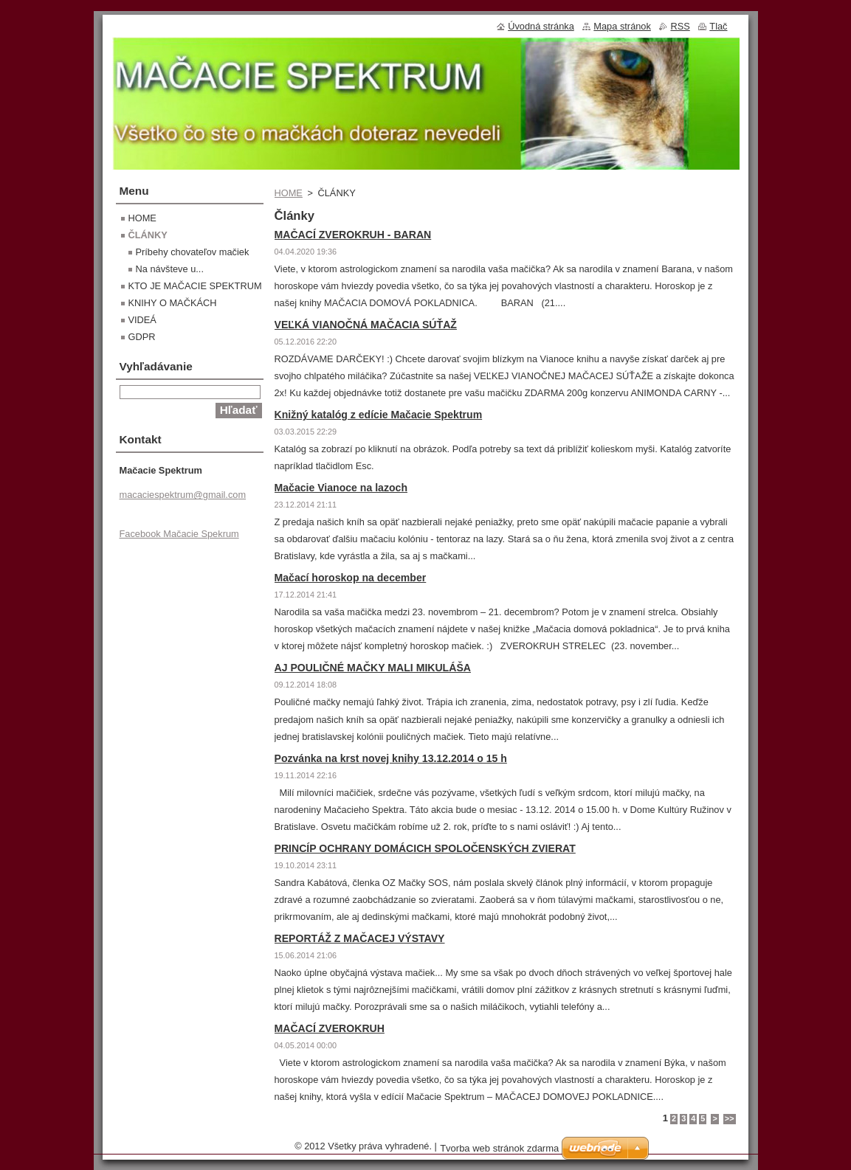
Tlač (718, 26)
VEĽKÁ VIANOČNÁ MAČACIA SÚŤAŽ (366, 324)
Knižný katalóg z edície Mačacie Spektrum (379, 414)
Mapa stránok (622, 26)
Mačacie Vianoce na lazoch (341, 488)
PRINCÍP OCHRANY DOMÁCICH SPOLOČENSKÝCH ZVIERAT (425, 848)
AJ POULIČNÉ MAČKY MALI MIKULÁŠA (373, 668)
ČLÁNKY (148, 234)
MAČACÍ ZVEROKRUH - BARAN (353, 234)
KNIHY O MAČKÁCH (172, 302)
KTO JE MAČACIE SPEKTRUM (195, 285)
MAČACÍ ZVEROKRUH (330, 1028)
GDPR (142, 336)
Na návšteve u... (170, 268)
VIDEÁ (142, 319)
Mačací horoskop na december (351, 578)
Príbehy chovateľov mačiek (192, 251)
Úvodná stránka (541, 26)
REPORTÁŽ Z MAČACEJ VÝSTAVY (360, 938)
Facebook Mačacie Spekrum (179, 533)
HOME (289, 192)
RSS (679, 26)
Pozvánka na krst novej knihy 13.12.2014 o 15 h (391, 758)
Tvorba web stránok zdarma (499, 1148)
